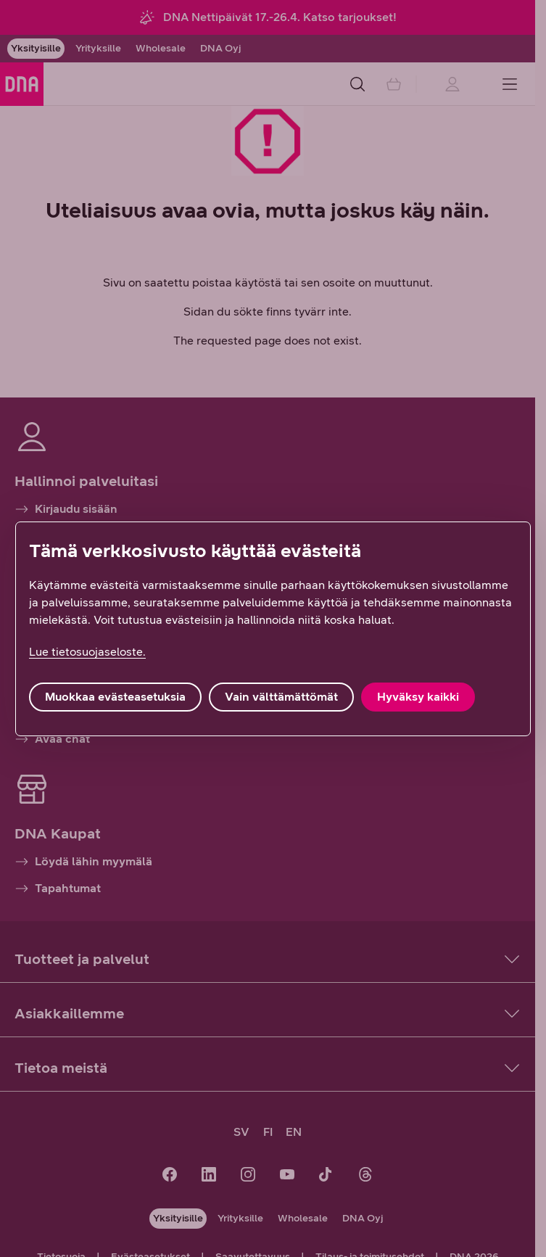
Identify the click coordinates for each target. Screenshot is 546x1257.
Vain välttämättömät (281, 697)
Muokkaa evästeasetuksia (115, 697)
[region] (273, 629)
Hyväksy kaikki (418, 697)
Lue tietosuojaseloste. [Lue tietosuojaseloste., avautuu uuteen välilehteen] (87, 652)
